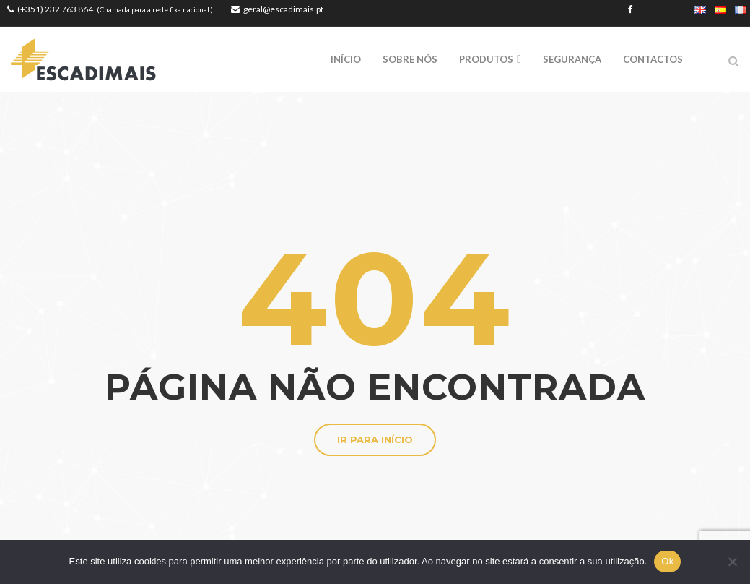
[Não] (732, 561)
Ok (667, 561)
